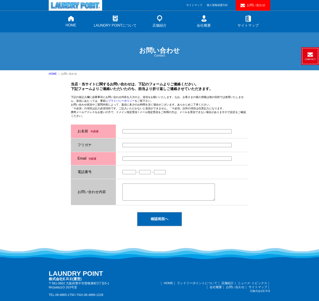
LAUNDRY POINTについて (115, 25)
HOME (71, 25)
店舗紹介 (159, 25)
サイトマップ (194, 5)
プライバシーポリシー (121, 100)
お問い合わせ (256, 5)
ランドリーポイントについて (197, 283)
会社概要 (204, 25)
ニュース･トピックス (252, 283)
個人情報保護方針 (217, 5)
